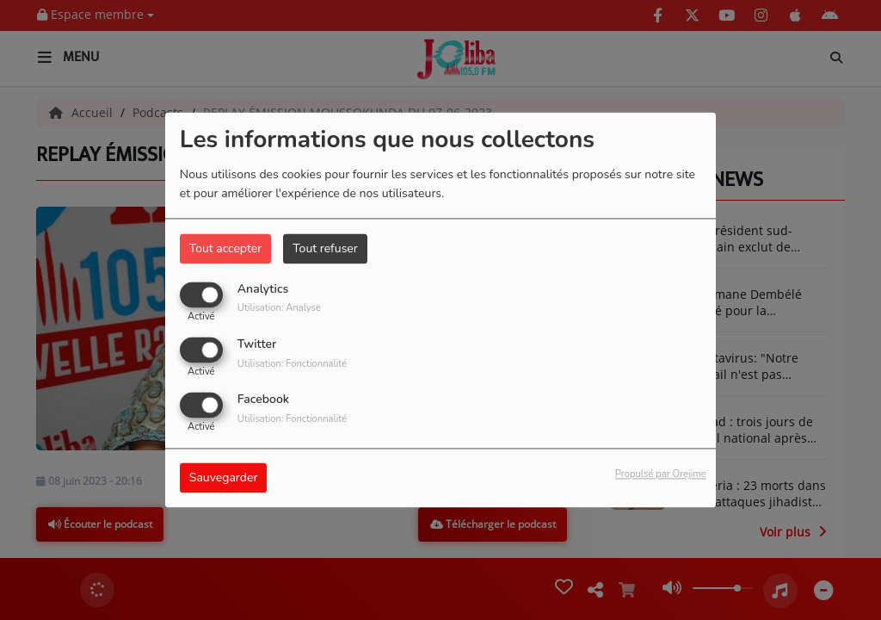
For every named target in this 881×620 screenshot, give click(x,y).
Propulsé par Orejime (660, 474)
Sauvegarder (223, 478)
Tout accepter (225, 248)
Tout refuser (325, 248)
